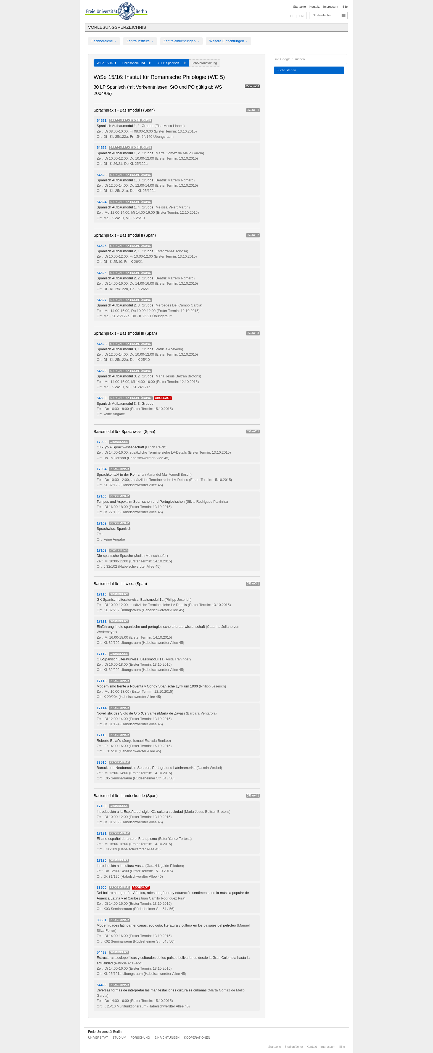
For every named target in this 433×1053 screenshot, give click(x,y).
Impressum (330, 6)
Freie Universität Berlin (105, 1032)
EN (301, 16)
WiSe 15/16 (106, 63)
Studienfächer (322, 15)
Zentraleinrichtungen (181, 41)
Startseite (299, 6)
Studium (119, 1037)
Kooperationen (197, 1037)
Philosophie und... (136, 63)
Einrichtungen (167, 1037)
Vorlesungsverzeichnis (117, 27)
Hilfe (345, 6)
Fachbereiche (104, 41)
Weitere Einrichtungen (228, 41)
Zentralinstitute (140, 41)
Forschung (140, 1037)
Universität (98, 1037)
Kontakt (315, 6)
